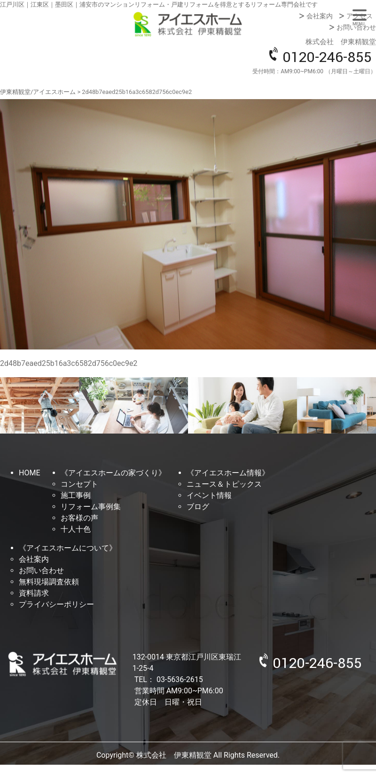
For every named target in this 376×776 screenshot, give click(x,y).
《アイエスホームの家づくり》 (113, 472)
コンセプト (79, 484)
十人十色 (76, 529)
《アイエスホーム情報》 (228, 472)
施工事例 (76, 495)
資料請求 (34, 593)
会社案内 (319, 16)
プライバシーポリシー (56, 604)
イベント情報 (209, 495)
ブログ (198, 506)
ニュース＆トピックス (224, 484)
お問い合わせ (356, 27)
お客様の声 (79, 517)
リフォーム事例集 (91, 506)
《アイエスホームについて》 (68, 547)
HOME (29, 472)
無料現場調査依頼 (49, 581)
